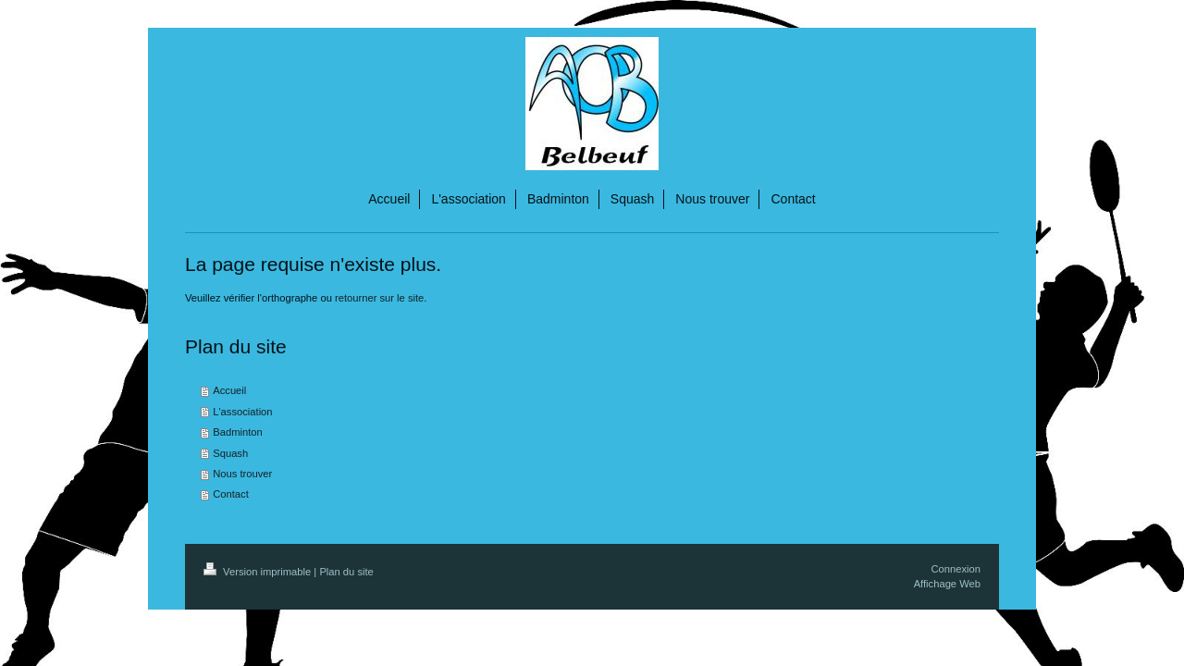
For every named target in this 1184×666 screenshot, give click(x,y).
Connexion (956, 568)
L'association (242, 411)
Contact (231, 494)
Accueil (229, 390)
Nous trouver (242, 473)
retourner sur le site (379, 297)
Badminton (238, 432)
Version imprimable (259, 571)
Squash (230, 453)
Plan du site (346, 571)
